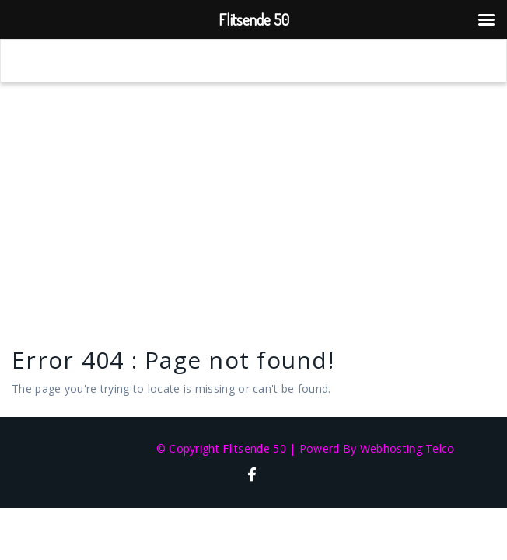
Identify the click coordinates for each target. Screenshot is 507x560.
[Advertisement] (253, 199)
